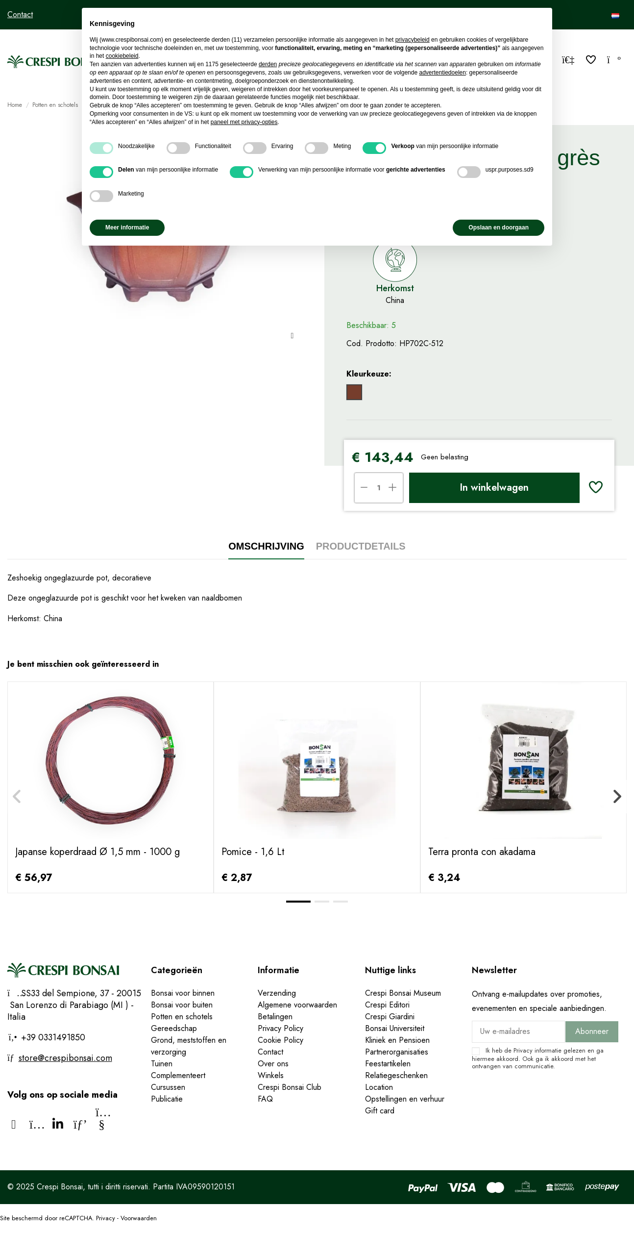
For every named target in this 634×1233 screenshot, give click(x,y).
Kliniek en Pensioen (397, 1040)
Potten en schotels (182, 1016)
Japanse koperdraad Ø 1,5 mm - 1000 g (97, 852)
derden (268, 64)
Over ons (273, 1063)
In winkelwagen (494, 487)
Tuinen (161, 1063)
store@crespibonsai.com (65, 1058)
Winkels (271, 1075)
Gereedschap (174, 1028)
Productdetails (361, 546)
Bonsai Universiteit (394, 1028)
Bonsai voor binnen (183, 993)
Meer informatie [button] (127, 227)
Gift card (379, 1110)
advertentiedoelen (442, 72)
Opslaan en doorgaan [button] (498, 227)
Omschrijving (266, 546)
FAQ (265, 1099)
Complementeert (178, 1075)
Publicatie (167, 1099)
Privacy (523, 1050)
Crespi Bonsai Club (289, 1087)
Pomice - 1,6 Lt (253, 852)
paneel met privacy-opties (244, 122)
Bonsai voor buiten (182, 1004)
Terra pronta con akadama (482, 852)
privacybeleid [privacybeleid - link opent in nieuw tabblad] (412, 39)
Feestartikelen (388, 1063)
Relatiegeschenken (396, 1075)
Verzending (277, 993)
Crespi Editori (387, 1004)
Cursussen (168, 1087)
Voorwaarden (139, 1218)
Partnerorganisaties (396, 1051)
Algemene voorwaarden (297, 1004)
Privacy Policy (280, 1028)
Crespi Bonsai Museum (403, 993)
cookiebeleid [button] (122, 55)
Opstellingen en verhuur (404, 1099)
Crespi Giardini (390, 1016)
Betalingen (275, 1016)
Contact (20, 14)
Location (379, 1087)
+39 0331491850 (52, 1037)
